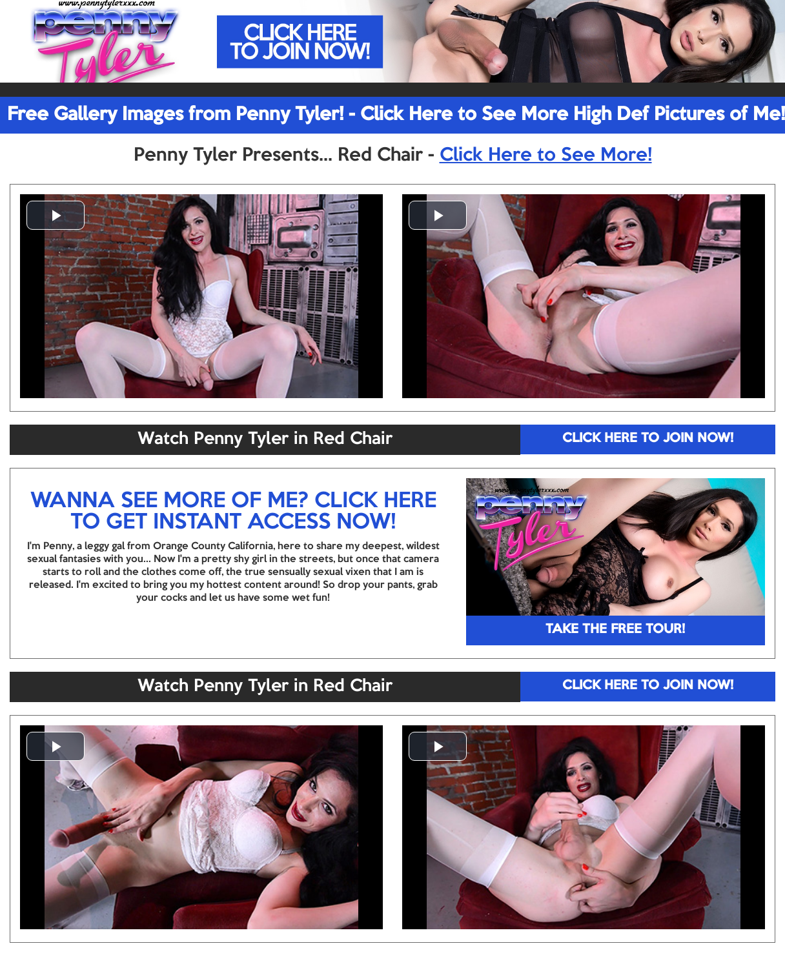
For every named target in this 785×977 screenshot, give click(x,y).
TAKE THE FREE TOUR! (615, 630)
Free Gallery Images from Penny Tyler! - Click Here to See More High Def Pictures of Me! (396, 114)
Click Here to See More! (546, 155)
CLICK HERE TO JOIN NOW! (647, 439)
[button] (55, 215)
